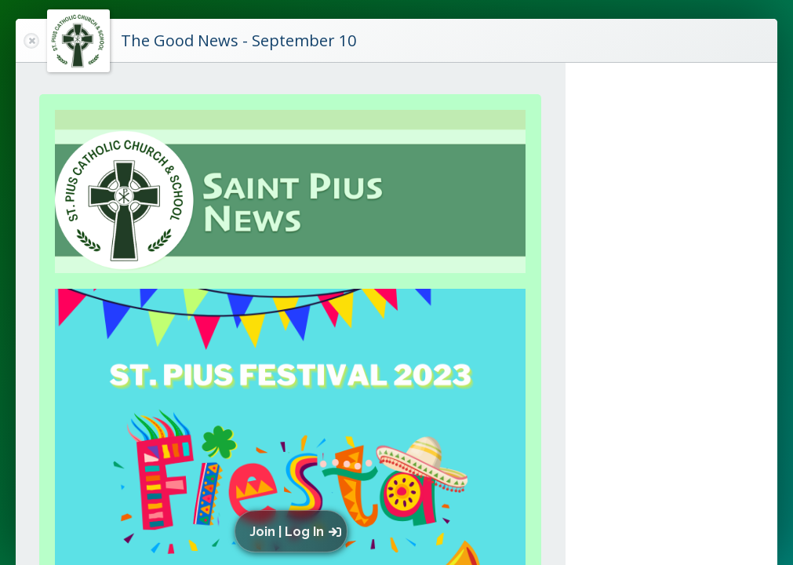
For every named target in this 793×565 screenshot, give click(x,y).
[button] (294, 531)
